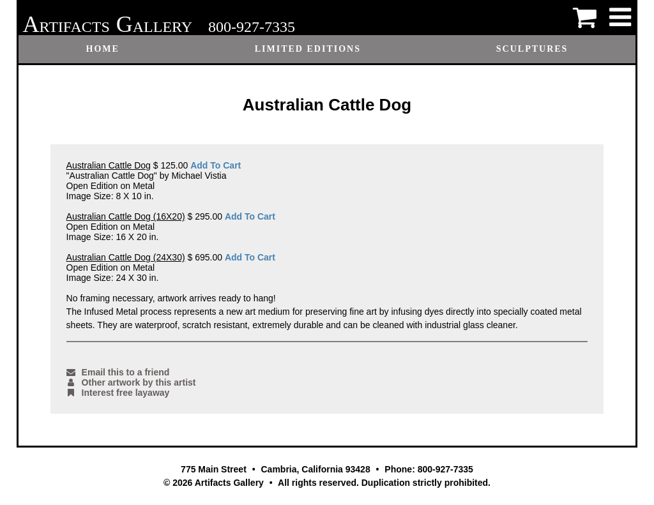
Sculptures (532, 49)
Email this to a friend (118, 372)
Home (102, 49)
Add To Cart (215, 165)
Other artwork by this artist (131, 382)
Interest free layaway (118, 393)
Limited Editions (308, 49)
